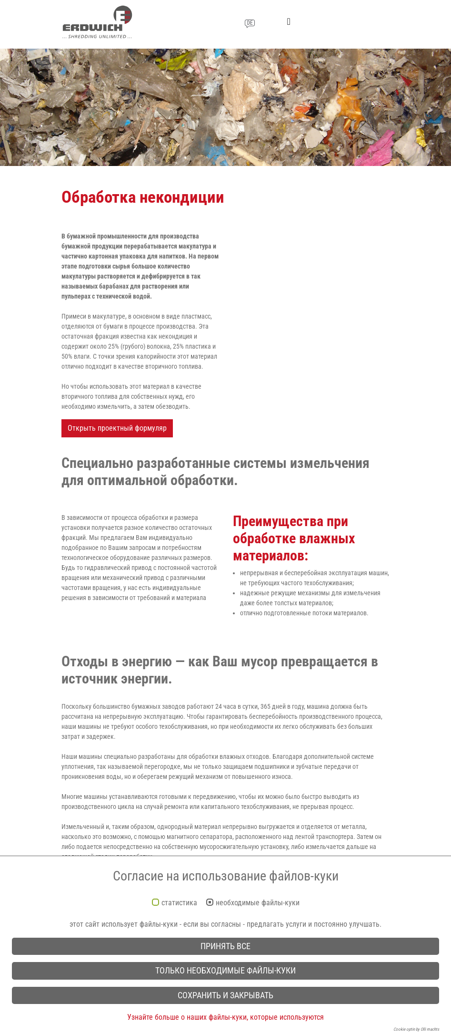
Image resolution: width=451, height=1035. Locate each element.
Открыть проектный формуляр (117, 428)
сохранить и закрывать (225, 995)
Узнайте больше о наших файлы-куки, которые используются (225, 1017)
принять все (225, 946)
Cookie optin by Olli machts (416, 1029)
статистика (179, 903)
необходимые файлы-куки (258, 903)
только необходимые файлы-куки (225, 970)
